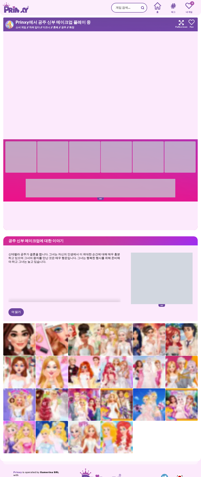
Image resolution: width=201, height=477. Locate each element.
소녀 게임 (21, 27)
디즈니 (46, 27)
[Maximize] (181, 24)
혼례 (55, 27)
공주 (63, 27)
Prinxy (17, 472)
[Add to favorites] (191, 24)
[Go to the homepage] (14, 7)
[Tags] (173, 8)
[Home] (157, 8)
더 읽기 (16, 312)
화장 (71, 27)
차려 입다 (34, 27)
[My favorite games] (189, 8)
